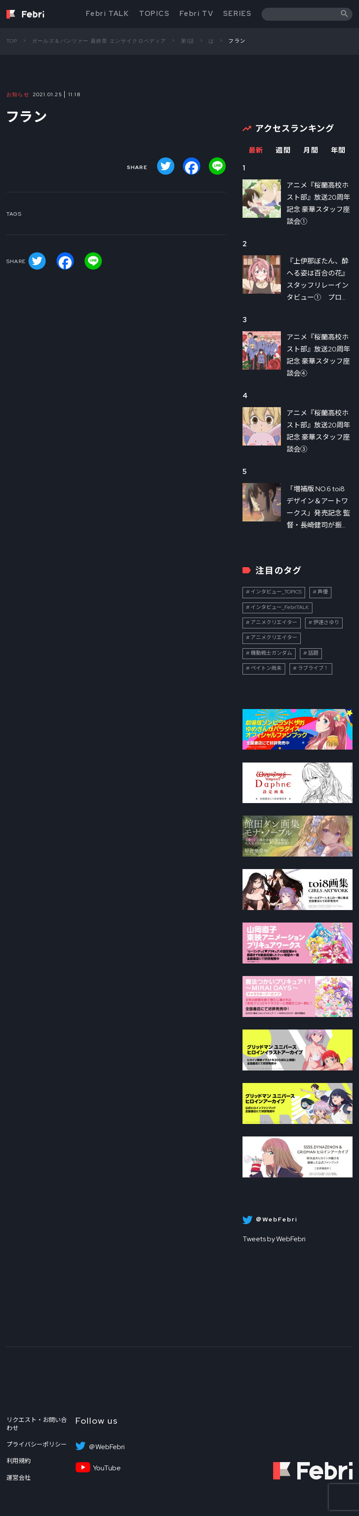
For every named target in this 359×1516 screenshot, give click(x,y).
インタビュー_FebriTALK (280, 607)
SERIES (237, 13)
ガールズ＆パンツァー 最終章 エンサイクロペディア (99, 41)
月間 (310, 150)
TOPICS (154, 13)
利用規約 (18, 1461)
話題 (313, 653)
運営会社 (18, 1477)
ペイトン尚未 (266, 668)
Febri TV (196, 13)
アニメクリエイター (274, 622)
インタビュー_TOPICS (276, 591)
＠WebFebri (106, 1447)
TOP (12, 41)
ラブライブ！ (313, 668)
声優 (323, 591)
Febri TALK (107, 13)
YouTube (107, 1468)
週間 (283, 150)
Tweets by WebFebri (273, 1238)
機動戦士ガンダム (271, 653)
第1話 (188, 41)
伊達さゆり (326, 622)
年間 (338, 150)
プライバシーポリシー (36, 1444)
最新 (256, 150)
